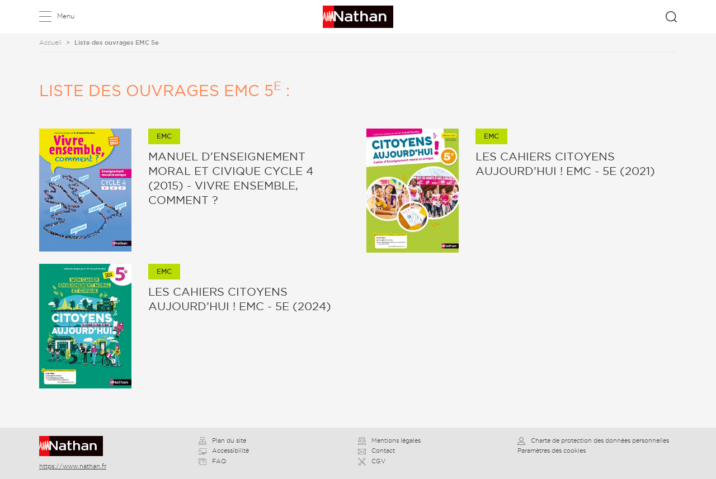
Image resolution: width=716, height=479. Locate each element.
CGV (371, 461)
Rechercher (671, 16)
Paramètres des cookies (551, 450)
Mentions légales (389, 440)
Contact (376, 450)
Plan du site (222, 440)
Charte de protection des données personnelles (593, 440)
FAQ (212, 461)
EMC (164, 136)
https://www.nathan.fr (72, 466)
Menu (65, 16)
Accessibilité (224, 450)
